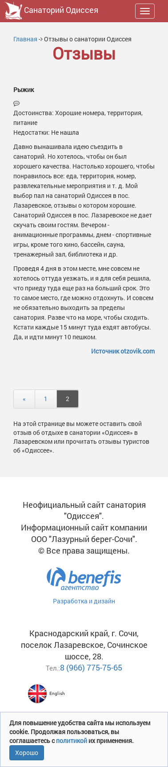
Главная (25, 39)
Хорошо (26, 752)
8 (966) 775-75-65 (91, 667)
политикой (72, 740)
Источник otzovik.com (123, 351)
